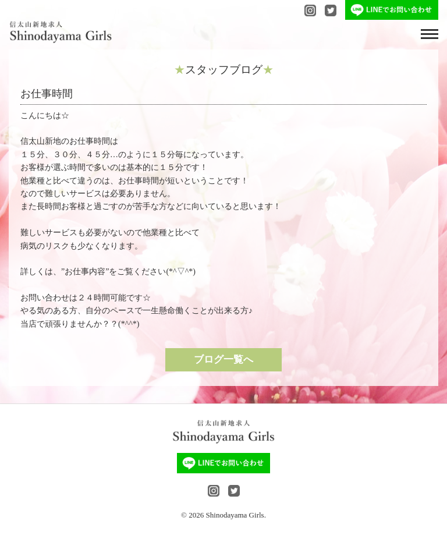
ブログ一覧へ (223, 359)
